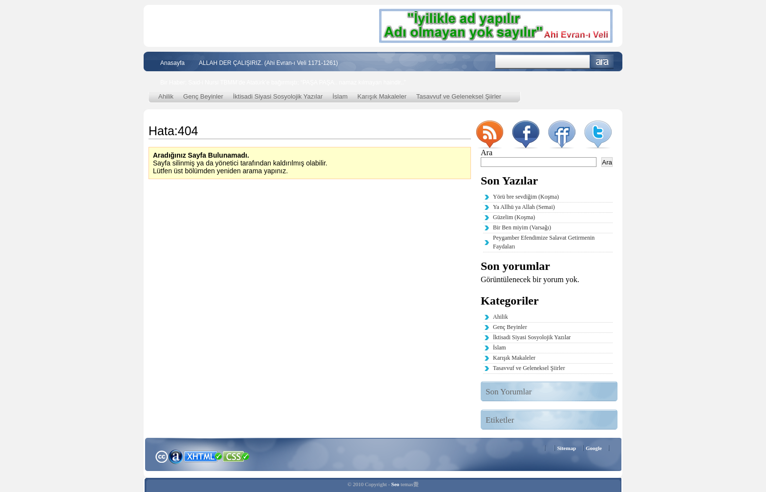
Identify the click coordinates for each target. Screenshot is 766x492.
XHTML (202, 455)
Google (594, 448)
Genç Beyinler (203, 96)
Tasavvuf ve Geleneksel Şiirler (458, 96)
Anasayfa (172, 63)
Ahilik (165, 96)
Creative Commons (161, 456)
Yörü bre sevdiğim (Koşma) (526, 196)
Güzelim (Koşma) (514, 217)
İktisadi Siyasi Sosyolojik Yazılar (278, 96)
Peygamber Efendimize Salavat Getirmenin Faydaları (544, 242)
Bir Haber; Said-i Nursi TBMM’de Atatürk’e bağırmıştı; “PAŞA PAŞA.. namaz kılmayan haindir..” (283, 82)
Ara (602, 62)
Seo (395, 484)
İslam (340, 96)
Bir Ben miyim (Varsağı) (522, 227)
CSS (236, 456)
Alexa (176, 456)
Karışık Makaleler (382, 96)
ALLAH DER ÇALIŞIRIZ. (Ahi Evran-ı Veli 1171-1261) (268, 63)
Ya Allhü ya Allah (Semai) (524, 207)
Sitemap (566, 448)
